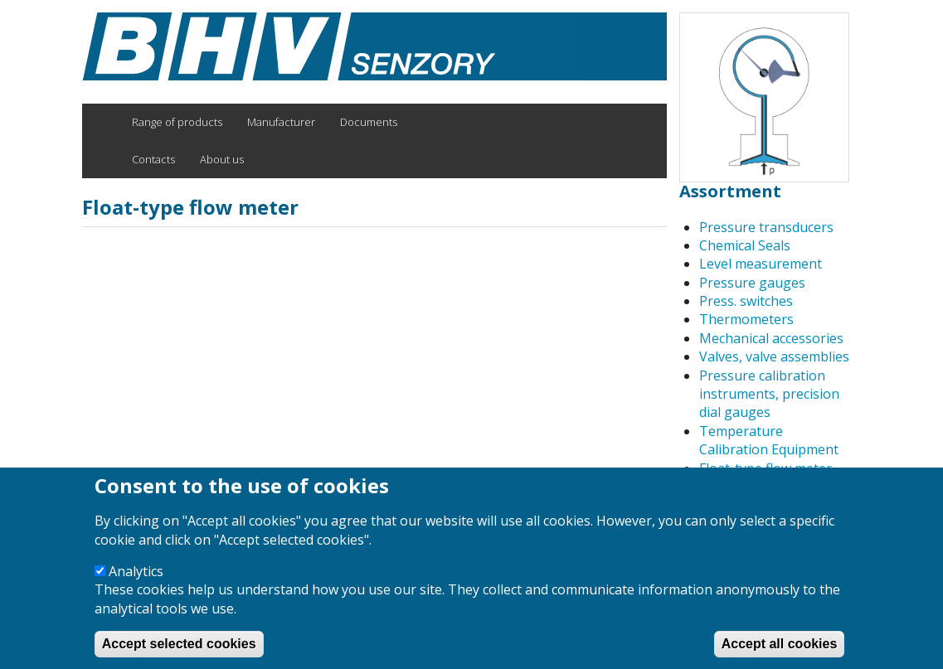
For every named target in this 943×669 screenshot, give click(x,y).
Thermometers (746, 319)
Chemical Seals (744, 245)
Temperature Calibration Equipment (768, 440)
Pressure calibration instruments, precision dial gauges (769, 394)
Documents (368, 121)
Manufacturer (281, 121)
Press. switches (746, 301)
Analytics (136, 588)
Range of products (177, 121)
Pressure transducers (766, 227)
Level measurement (760, 264)
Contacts (153, 159)
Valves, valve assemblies (774, 356)
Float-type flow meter (765, 468)
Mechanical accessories (771, 338)
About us (222, 159)
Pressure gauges (752, 283)
